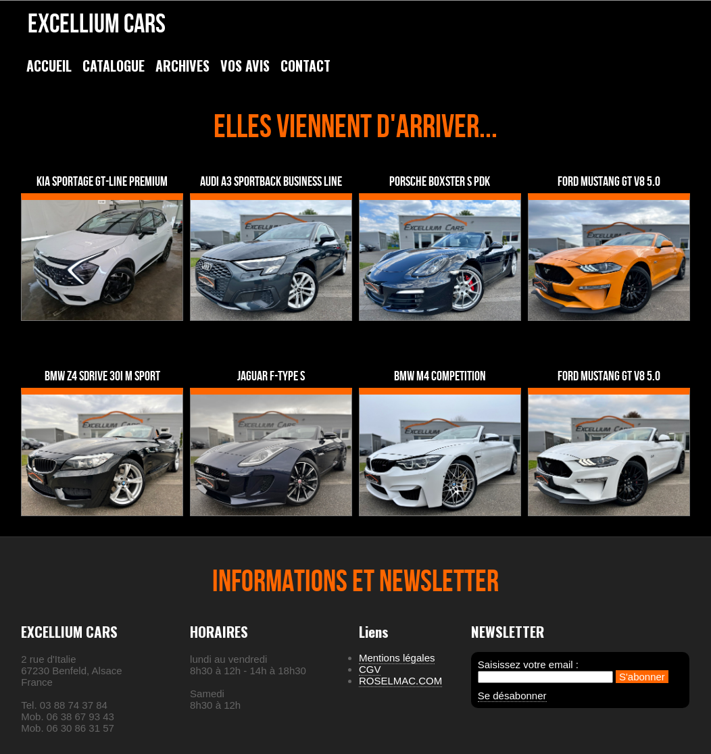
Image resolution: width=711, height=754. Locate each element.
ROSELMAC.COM (400, 680)
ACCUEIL (49, 65)
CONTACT (305, 65)
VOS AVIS (245, 65)
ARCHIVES (182, 65)
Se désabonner (512, 695)
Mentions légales (397, 657)
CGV (370, 669)
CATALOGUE (113, 65)
